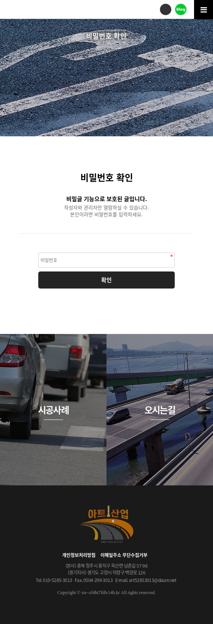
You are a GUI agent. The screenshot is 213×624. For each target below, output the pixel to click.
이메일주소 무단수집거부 (123, 555)
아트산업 (34, 9)
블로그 (180, 9)
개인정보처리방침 (79, 555)
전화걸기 (165, 9)
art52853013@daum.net (153, 580)
